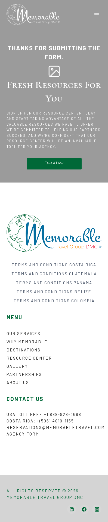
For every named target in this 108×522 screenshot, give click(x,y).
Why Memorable (27, 341)
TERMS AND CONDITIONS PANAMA (54, 282)
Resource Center (29, 358)
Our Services (24, 333)
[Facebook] (84, 509)
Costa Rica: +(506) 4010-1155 (40, 420)
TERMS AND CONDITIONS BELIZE (54, 291)
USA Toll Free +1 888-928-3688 (44, 414)
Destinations (24, 349)
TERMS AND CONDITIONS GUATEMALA (54, 273)
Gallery (17, 366)
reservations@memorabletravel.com (56, 427)
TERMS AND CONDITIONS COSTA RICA (54, 264)
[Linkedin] (71, 509)
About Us (18, 382)
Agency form (23, 433)
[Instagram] (96, 509)
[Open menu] (96, 14)
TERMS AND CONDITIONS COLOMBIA (54, 300)
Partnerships (24, 374)
